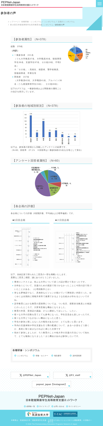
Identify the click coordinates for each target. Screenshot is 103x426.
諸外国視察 (77, 356)
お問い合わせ (59, 406)
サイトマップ (44, 406)
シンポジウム (50, 22)
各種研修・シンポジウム (31, 22)
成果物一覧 (30, 406)
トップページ (13, 22)
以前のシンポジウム (66, 22)
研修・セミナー (42, 356)
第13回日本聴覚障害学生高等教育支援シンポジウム (31, 25)
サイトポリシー (75, 406)
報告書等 (57, 356)
